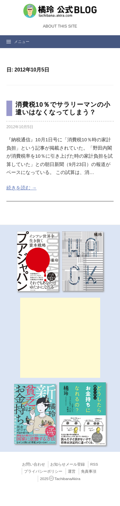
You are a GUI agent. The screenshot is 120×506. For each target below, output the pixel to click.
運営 (72, 471)
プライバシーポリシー (43, 471)
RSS (94, 464)
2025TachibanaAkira (60, 479)
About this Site (60, 26)
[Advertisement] (60, 338)
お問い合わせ (33, 464)
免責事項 (88, 471)
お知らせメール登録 (67, 464)
